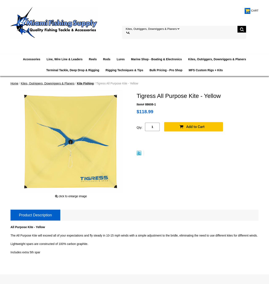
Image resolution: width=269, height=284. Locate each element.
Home (14, 83)
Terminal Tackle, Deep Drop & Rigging (72, 70)
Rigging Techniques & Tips (124, 70)
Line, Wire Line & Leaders (65, 59)
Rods (106, 59)
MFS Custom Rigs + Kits (206, 70)
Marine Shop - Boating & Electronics (156, 59)
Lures (121, 59)
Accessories (31, 59)
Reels (93, 59)
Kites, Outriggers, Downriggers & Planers (217, 59)
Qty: (139, 127)
